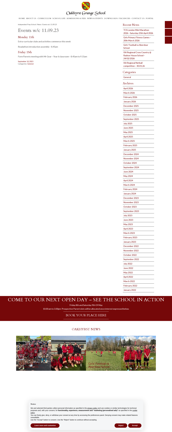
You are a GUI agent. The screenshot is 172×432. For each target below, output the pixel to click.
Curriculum (44, 18)
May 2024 (128, 176)
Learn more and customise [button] (45, 425)
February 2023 (130, 237)
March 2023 (129, 233)
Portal (149, 18)
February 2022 (130, 285)
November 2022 (131, 250)
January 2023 (129, 241)
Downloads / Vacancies (117, 18)
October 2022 (130, 255)
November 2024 (131, 158)
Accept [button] (135, 425)
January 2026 (129, 101)
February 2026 (130, 97)
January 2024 (129, 193)
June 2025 (128, 127)
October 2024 (130, 163)
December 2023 (131, 198)
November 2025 (131, 110)
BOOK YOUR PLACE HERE (86, 315)
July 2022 (127, 263)
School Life (58, 18)
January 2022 (129, 290)
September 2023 (131, 211)
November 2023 (131, 202)
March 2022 (129, 281)
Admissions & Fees (76, 18)
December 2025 (131, 106)
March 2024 (129, 185)
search (168, 24)
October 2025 (130, 114)
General (30, 64)
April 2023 (128, 228)
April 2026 (128, 88)
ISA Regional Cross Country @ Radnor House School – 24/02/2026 (137, 55)
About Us (31, 18)
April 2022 (128, 276)
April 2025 (128, 136)
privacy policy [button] (92, 408)
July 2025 (127, 123)
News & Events (95, 18)
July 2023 (127, 215)
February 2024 (130, 189)
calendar (168, 40)
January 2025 (129, 149)
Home (22, 18)
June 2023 (128, 220)
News (39, 24)
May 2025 (128, 132)
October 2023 (130, 206)
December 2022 (131, 246)
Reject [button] (120, 425)
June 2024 (128, 171)
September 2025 (131, 119)
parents (168, 32)
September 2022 (131, 259)
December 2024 (131, 154)
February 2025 (130, 145)
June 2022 (128, 268)
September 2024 (131, 167)
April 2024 (128, 180)
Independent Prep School (27, 24)
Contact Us (138, 18)
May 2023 (128, 224)
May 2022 (128, 272)
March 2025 (129, 141)
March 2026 (129, 92)
